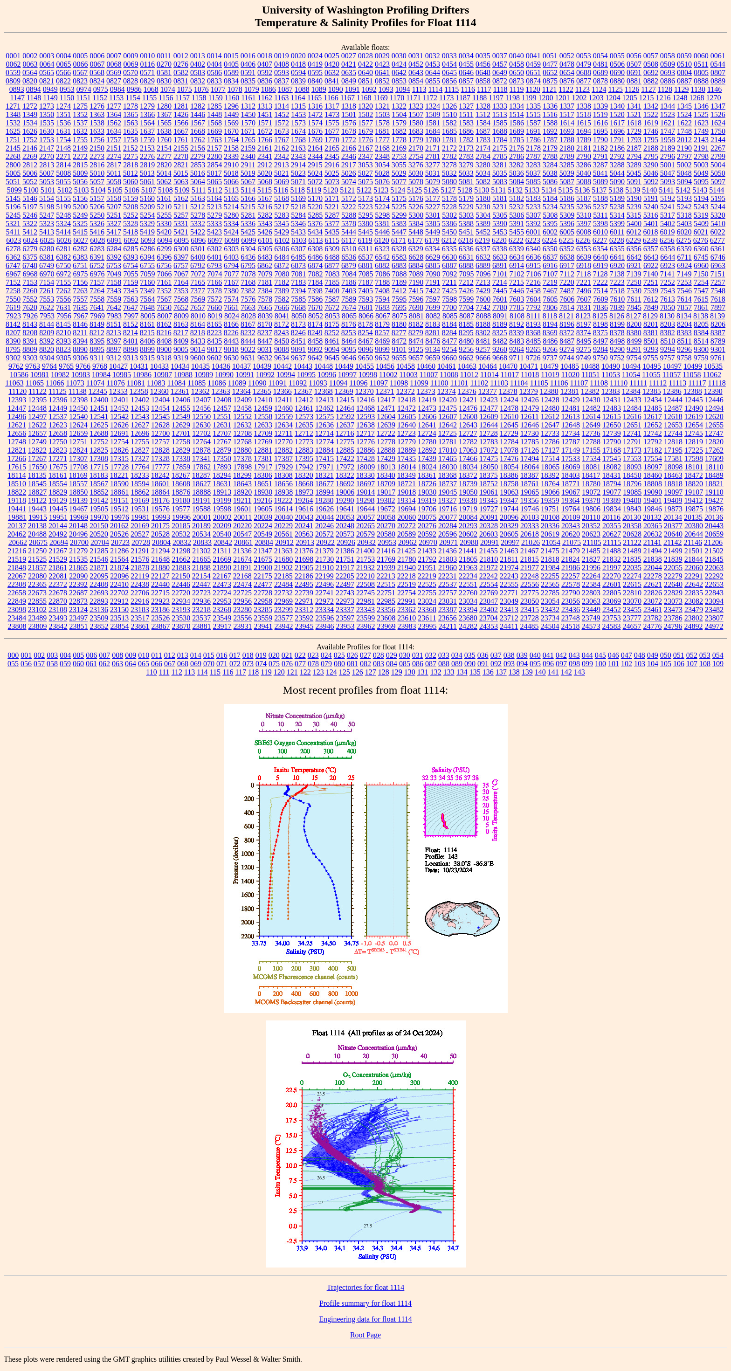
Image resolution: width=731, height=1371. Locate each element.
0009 (130, 56)
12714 (324, 433)
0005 (80, 56)
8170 (264, 324)
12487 (673, 408)
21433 (427, 551)
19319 (426, 500)
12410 (263, 400)
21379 (324, 551)
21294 (160, 551)
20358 (632, 526)
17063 (468, 450)
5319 (701, 215)
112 (176, 672)
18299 (242, 475)
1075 (184, 89)
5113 (231, 190)
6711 (684, 257)
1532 (13, 123)
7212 (466, 282)
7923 (13, 316)
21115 (612, 542)
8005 (147, 316)
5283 (281, 215)
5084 (516, 182)
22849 (16, 601)
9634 (281, 358)
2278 (180, 156)
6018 (650, 232)
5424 (231, 232)
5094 (684, 182)
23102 (37, 609)
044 (587, 655)
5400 (634, 223)
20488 (37, 534)
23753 (611, 618)
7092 (449, 274)
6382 (63, 257)
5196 (13, 207)
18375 (488, 475)
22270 (611, 576)
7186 (348, 282)
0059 (684, 56)
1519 (600, 114)
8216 (164, 333)
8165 (214, 324)
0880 (617, 81)
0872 (499, 81)
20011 (243, 517)
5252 (130, 215)
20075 (427, 517)
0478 (566, 64)
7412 (399, 291)
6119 (365, 240)
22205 (345, 576)
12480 (550, 408)
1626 (29, 131)
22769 (488, 593)
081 (352, 664)
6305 (264, 249)
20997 (510, 542)
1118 (500, 89)
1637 (147, 131)
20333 (529, 526)
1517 (566, 114)
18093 (632, 467)
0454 (449, 64)
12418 (406, 400)
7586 (315, 299)
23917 (222, 626)
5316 (650, 215)
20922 (325, 542)
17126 (529, 450)
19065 (529, 492)
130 (409, 672)
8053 (332, 316)
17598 (693, 458)
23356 (386, 609)
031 (417, 655)
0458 (516, 64)
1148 (34, 98)
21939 (386, 568)
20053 (345, 517)
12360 (159, 391)
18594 (140, 484)
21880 (160, 568)
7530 (634, 291)
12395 (37, 400)
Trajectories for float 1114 (366, 1287)
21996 (591, 568)
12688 (99, 433)
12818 (673, 442)
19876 (714, 509)
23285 (263, 609)
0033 (449, 56)
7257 (717, 282)
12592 (345, 416)
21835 (632, 559)
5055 (63, 182)
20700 (79, 542)
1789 (583, 140)
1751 (13, 140)
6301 (197, 249)
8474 (415, 341)
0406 (248, 64)
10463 (467, 366)
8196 (566, 324)
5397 (583, 223)
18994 (324, 492)
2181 (583, 148)
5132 (515, 190)
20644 (693, 534)
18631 (222, 484)
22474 (242, 584)
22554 (488, 584)
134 (462, 672)
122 (305, 672)
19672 (386, 509)
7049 (114, 274)
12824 (78, 450)
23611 (427, 618)
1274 (63, 106)
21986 (570, 568)
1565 (164, 123)
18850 (78, 492)
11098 (399, 383)
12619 (693, 416)
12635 (304, 425)
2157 (214, 148)
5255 (164, 215)
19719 (468, 509)
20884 (264, 542)
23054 (550, 601)
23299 (283, 609)
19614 (283, 509)
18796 (632, 484)
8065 (349, 316)
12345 (98, 391)
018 (248, 655)
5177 (432, 198)
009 (130, 655)
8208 (29, 333)
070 (208, 664)
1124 (599, 89)
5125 (414, 190)
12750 (57, 442)
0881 (634, 81)
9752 (616, 358)
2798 (701, 156)
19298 (365, 500)
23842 (58, 626)
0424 (399, 64)
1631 (63, 131)
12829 (181, 450)
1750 (717, 131)
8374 (583, 333)
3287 (600, 165)
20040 (283, 517)
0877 (583, 81)
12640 (406, 425)
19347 (508, 500)
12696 (140, 433)
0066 (80, 64)
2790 (583, 156)
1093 (386, 89)
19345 (488, 500)
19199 (222, 500)
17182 (652, 450)
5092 (650, 182)
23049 (509, 601)
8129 (650, 316)
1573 (298, 123)
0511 (701, 64)
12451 (99, 408)
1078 (235, 89)
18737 (447, 484)
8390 (13, 341)
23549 (222, 618)
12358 (139, 391)
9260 (499, 349)
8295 (466, 333)
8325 (499, 333)
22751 (386, 593)
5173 (365, 198)
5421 (180, 232)
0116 (147, 64)
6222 (516, 240)
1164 (297, 98)
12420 (447, 400)
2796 (667, 156)
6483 (264, 257)
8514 (701, 341)
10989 (203, 375)
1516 (550, 114)
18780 (591, 484)
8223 (214, 333)
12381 (569, 391)
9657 (415, 358)
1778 (399, 140)
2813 (46, 165)
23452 (611, 609)
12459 (263, 408)
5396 (566, 223)
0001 (13, 56)
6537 (365, 257)
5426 (264, 232)
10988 (183, 375)
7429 (483, 291)
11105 (539, 383)
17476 (509, 458)
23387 (447, 609)
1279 (147, 106)
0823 (80, 81)
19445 (57, 509)
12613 (570, 416)
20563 (304, 534)
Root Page (365, 1335)
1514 (516, 114)
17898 (242, 467)
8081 (416, 316)
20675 (38, 542)
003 (52, 655)
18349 (406, 475)
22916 (140, 601)
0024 (315, 56)
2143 (701, 140)
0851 (365, 81)
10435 (200, 366)
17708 (78, 467)
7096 (483, 274)
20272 (406, 526)
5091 (634, 182)
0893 (16, 89)
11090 (257, 383)
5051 (13, 182)
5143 (699, 190)
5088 (583, 182)
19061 (488, 492)
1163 (281, 98)
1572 (281, 123)
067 (169, 664)
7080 (282, 274)
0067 (97, 64)
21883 (181, 568)
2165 (331, 148)
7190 (415, 282)
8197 (583, 324)
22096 (119, 576)
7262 (63, 291)
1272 (29, 106)
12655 (714, 425)
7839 (617, 307)
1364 (113, 114)
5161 (164, 198)
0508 (650, 64)
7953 (47, 316)
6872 (281, 265)
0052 (566, 56)
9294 (667, 349)
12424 (509, 400)
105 (665, 664)
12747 (714, 433)
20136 (713, 517)
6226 (583, 240)
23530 (181, 618)
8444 (248, 341)
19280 (324, 500)
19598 (222, 509)
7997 (131, 316)
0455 (466, 64)
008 (117, 655)
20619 (550, 534)
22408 (99, 584)
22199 (324, 576)
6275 (683, 240)
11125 (57, 391)
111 (164, 672)
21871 (99, 568)
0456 (483, 64)
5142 (683, 190)
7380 (231, 291)
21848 (16, 568)
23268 (222, 609)
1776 (365, 140)
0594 (298, 72)
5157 (97, 198)
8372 (566, 333)
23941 (263, 626)
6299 (164, 249)
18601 (160, 484)
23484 (16, 618)
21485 (591, 551)
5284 (298, 215)
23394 (468, 609)
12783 (488, 442)
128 (383, 672)
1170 (397, 98)
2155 (180, 148)
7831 (583, 307)
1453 (298, 114)
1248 (680, 98)
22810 (632, 593)
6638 (566, 257)
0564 (29, 72)
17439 (427, 458)
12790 (611, 442)
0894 (33, 89)
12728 (488, 433)
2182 (600, 148)
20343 (570, 526)
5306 (516, 215)
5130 (481, 190)
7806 (550, 307)
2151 (113, 148)
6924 (684, 265)
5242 (684, 207)
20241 (304, 526)
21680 (283, 559)
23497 (78, 618)
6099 (248, 240)
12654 (693, 425)
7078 (248, 274)
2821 (180, 165)
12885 (345, 450)
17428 (365, 458)
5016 (197, 173)
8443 (231, 341)
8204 (684, 324)
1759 (147, 140)
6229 (633, 240)
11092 (298, 383)
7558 (97, 299)
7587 (331, 299)
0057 (650, 56)
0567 (80, 72)
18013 (386, 467)
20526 (119, 534)
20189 (201, 526)
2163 (298, 148)
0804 (684, 72)
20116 (611, 517)
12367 (303, 391)
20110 (591, 517)
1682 (399, 131)
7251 (650, 282)
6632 (483, 257)
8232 (248, 333)
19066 (550, 492)
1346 (701, 106)
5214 (231, 207)
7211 (449, 282)
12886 (365, 450)
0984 (117, 89)
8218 (197, 333)
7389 (281, 291)
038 (509, 655)
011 (156, 655)
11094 (338, 383)
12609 (488, 416)
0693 (667, 72)
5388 (466, 223)
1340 (617, 106)
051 (678, 655)
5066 (231, 182)
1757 (113, 140)
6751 (80, 265)
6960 (701, 265)
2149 (80, 148)
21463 (509, 551)
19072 (591, 492)
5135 (565, 190)
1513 (499, 114)
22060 (693, 568)
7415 (415, 291)
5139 (632, 190)
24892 (693, 626)
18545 (37, 484)
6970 (47, 274)
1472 (315, 114)
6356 (634, 249)
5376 (315, 223)
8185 (466, 324)
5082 (483, 182)
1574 (315, 123)
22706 (140, 593)
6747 (13, 265)
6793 (214, 265)
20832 (181, 542)
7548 (717, 291)
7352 (164, 291)
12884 (324, 450)
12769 (263, 442)
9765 (66, 366)
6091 (114, 240)
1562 (113, 123)
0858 (483, 81)
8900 (164, 349)
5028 (382, 173)
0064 (47, 64)
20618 (529, 534)
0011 (164, 56)
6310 (348, 249)
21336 (242, 551)
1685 (449, 131)
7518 (617, 291)
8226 (231, 333)
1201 (562, 98)
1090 (335, 89)
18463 (673, 475)
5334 (231, 223)
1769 (315, 140)
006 (91, 655)
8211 (80, 333)
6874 (315, 265)
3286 (583, 165)
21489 (632, 551)
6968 (30, 274)
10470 (508, 366)
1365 (130, 114)
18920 (242, 492)
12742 (652, 433)
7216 (533, 282)
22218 (406, 576)
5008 (63, 173)
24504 (549, 626)
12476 (468, 408)
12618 (673, 416)
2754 (415, 156)
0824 (97, 81)
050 (665, 655)
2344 (315, 156)
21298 (181, 551)
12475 (447, 408)
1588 (550, 123)
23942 (284, 626)
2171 (432, 148)
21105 (592, 542)
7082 (315, 274)
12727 (468, 433)
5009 (80, 173)
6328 (399, 249)
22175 (263, 576)
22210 (365, 576)
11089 (237, 383)
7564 (147, 299)
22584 (591, 584)
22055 (673, 568)
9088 (281, 349)
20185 (181, 526)
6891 (499, 265)
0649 (499, 72)
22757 (447, 593)
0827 (113, 81)
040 (535, 655)
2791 (600, 156)
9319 (180, 358)
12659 (78, 433)
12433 (632, 400)
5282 (264, 215)
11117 (697, 383)
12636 (324, 425)
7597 (432, 299)
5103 (81, 190)
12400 (99, 400)
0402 (197, 64)
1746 (650, 131)
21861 (57, 568)
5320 (717, 215)
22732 (283, 593)
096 (548, 664)
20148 (78, 526)
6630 (449, 257)
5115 (264, 190)
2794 (634, 156)
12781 (447, 442)
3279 (466, 165)
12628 (160, 425)
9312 (113, 358)
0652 (550, 72)
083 (378, 664)
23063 (591, 601)
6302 (214, 249)
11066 (55, 383)
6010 (600, 232)
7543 (667, 291)
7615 (701, 299)
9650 (365, 358)
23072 (652, 601)
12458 (242, 408)
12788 (591, 442)
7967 (80, 316)
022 (300, 655)
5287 (331, 215)
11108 (599, 383)
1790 (600, 140)
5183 (533, 198)
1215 (646, 98)
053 (704, 655)
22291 (693, 576)
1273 (46, 106)
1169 (380, 98)
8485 (533, 341)
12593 (365, 416)
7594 (382, 299)
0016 (248, 56)
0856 (449, 81)
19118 (17, 500)
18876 (181, 492)
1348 (13, 114)
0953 (67, 89)
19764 (570, 509)
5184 (550, 198)
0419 (315, 64)
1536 (63, 123)
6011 (617, 232)
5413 (46, 232)
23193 (181, 609)
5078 (415, 182)
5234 (550, 207)
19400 (631, 500)
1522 (650, 114)
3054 (382, 165)
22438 (140, 584)
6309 (331, 249)
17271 (57, 458)
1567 (197, 123)
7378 (214, 291)
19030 (427, 492)
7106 (533, 274)
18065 (550, 467)
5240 (650, 207)
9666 (483, 358)
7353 (180, 291)
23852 (99, 626)
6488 (331, 257)
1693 (566, 131)
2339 (231, 156)
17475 (488, 458)
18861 (119, 492)
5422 (197, 232)
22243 (509, 576)
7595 (399, 299)
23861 (140, 626)
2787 (533, 156)
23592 (304, 618)
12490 (693, 408)
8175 (331, 324)
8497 (600, 341)
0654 (566, 72)
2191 (701, 148)
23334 (324, 609)
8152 (130, 324)
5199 (63, 207)
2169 (399, 148)
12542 (119, 416)
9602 (214, 358)
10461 (446, 366)
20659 (714, 534)
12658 (57, 433)
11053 (611, 375)
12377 (487, 391)
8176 (348, 324)
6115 (332, 240)
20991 (489, 542)
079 (326, 664)
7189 (399, 282)
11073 (75, 383)
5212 (197, 207)
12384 (631, 391)
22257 (570, 576)
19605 (263, 509)
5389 (483, 223)
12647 (550, 425)
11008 (449, 375)
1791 (617, 140)
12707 (222, 433)
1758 (130, 140)
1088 (302, 89)
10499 (692, 366)
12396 (57, 400)
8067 (382, 316)
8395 (97, 341)
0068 (114, 64)
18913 (222, 492)
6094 (164, 240)
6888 (466, 265)
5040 (583, 173)
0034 (466, 56)
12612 (550, 416)
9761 (717, 358)
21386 (345, 551)
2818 (130, 165)
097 (561, 664)
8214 (130, 333)
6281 (63, 249)
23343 (365, 609)
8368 (533, 333)
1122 (566, 89)
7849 (650, 307)
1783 (483, 140)
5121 (347, 190)
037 (496, 655)
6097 (214, 240)
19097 (673, 492)
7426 (466, 291)
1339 (600, 106)
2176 (516, 148)
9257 (483, 349)
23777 (632, 618)
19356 (529, 500)
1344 (667, 106)
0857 (466, 81)
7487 (566, 291)
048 (639, 655)
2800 (13, 165)
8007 (164, 316)
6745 (701, 257)
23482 (714, 609)
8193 (533, 324)
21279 (78, 551)
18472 (693, 475)
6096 (198, 240)
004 (65, 655)
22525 (427, 584)
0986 (134, 89)
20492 (57, 534)
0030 (399, 56)
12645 (509, 425)
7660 (214, 307)
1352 (80, 114)
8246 (298, 333)
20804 (161, 542)
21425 (406, 551)
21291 (140, 551)
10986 (142, 375)
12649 (591, 425)
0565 (46, 72)
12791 (632, 442)
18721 (406, 484)
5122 (364, 190)
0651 (533, 72)
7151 (717, 274)
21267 (57, 551)
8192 (516, 324)
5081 (466, 182)
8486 (550, 341)
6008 (583, 232)
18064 (529, 467)
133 (449, 672)
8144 (46, 324)
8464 (348, 341)
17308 (99, 458)
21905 (304, 568)
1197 (496, 98)
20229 (283, 526)
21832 (611, 559)
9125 (415, 349)
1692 (550, 131)
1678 (348, 131)
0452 (415, 64)
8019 (214, 316)
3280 (483, 165)
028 (378, 655)
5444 (348, 232)
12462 (324, 408)
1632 (80, 131)
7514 (600, 291)
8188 (483, 324)
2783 (466, 156)
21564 (119, 559)
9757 (667, 358)
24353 (488, 626)
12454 (160, 408)
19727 (488, 509)
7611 (634, 299)
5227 (432, 207)
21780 (406, 559)
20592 (427, 534)
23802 (693, 618)
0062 (13, 64)
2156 (197, 148)
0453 (432, 64)
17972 (345, 467)
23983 (407, 626)
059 (65, 664)
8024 (231, 316)
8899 (147, 349)
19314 (406, 500)
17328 (160, 458)
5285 (315, 215)
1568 (214, 123)
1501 (348, 114)
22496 (324, 584)
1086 (268, 89)
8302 (483, 333)
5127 (448, 190)
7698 (415, 307)
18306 (263, 475)
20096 (509, 517)
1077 (218, 89)
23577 (283, 618)
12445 (693, 400)
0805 (701, 72)
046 (613, 655)
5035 (499, 173)
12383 (610, 391)
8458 (315, 341)
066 (156, 664)
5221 (331, 207)
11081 (136, 383)
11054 (631, 375)
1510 (449, 114)
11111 (638, 383)
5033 (466, 173)
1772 (348, 140)
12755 (140, 442)
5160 (147, 198)
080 (339, 664)
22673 (37, 593)
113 (189, 672)
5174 (382, 198)
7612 (650, 299)
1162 (265, 98)
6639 (583, 257)
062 (104, 664)
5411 (13, 232)
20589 (406, 534)
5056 (80, 182)
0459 (533, 64)
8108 (517, 316)
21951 (427, 568)
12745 (693, 433)
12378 (508, 391)
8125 (600, 316)
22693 (99, 593)
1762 (197, 140)
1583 (466, 123)
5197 (29, 207)
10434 (180, 366)
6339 (516, 249)
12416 (365, 400)
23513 (119, 618)
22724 (222, 593)
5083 (499, 182)
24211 (448, 626)
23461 (652, 609)
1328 (483, 106)
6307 (298, 249)
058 (52, 664)
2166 (348, 148)
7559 (113, 299)
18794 (611, 484)
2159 (248, 148)
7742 (483, 307)
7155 (63, 282)
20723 (120, 542)
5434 (315, 232)
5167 (264, 198)
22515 (386, 584)
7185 (331, 282)
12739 (611, 433)
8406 (147, 341)
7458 (533, 291)
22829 (673, 593)
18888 (201, 492)
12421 (468, 400)
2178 (533, 148)
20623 (591, 534)
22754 (406, 593)
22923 (160, 601)
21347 (263, 551)
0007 (113, 56)
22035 (632, 568)
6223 (532, 240)
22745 (365, 593)
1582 (449, 123)
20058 (386, 517)
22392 (78, 584)
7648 (147, 307)
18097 (652, 467)
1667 (180, 131)
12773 (304, 442)
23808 (17, 626)
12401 (119, 400)
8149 (97, 324)
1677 (331, 131)
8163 (180, 324)
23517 (140, 618)
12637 (345, 425)
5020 (264, 173)
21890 (222, 568)
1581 (432, 123)
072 (235, 664)
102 (626, 664)
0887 (684, 81)
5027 (365, 173)
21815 (529, 559)
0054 (600, 56)
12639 (386, 425)
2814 (63, 165)
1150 (67, 98)
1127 (648, 89)
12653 (673, 425)
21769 (386, 559)
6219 (482, 240)
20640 (673, 534)
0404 (214, 64)
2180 (566, 148)
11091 (278, 383)
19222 (283, 500)
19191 (201, 500)
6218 (465, 240)
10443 (303, 366)
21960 (447, 568)
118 (253, 672)
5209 (147, 207)
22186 (304, 576)
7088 (399, 274)
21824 (570, 559)
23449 (591, 609)
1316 (315, 106)
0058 (667, 56)
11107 (579, 383)
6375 (29, 257)
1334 (516, 106)
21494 (652, 551)
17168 (611, 450)
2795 (650, 156)
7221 (583, 282)
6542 (382, 257)
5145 (13, 198)
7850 (667, 307)
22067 (16, 576)
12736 (591, 433)
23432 (550, 609)
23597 (345, 618)
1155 (149, 98)
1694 (583, 131)
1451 (264, 114)
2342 (281, 156)
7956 (63, 316)
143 (579, 672)
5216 (264, 207)
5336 (248, 223)
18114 (16, 475)
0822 (63, 81)
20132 (652, 517)
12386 (672, 391)
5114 (248, 190)
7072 (198, 274)
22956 (242, 601)
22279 (673, 576)
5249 (80, 215)
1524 (684, 114)
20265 (365, 526)
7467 (550, 291)
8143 (29, 324)
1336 (550, 106)
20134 (672, 517)
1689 (516, 131)
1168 (364, 98)
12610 (509, 416)
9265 (533, 349)
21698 (304, 559)
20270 (386, 526)
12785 (529, 442)
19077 (611, 492)
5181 (499, 198)
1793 (634, 140)
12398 (78, 400)
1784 (499, 140)
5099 (14, 190)
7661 (231, 307)
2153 (147, 148)
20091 (488, 517)
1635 (130, 131)
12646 (529, 425)
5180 (483, 198)
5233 (533, 207)
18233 (140, 475)
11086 (216, 383)
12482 (591, 408)
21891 (242, 568)
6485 (298, 257)
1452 (281, 114)
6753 (113, 265)
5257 (180, 215)
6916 (550, 265)
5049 (701, 173)
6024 (30, 240)
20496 (78, 534)
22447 (201, 584)
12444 (673, 400)
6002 (550, 232)
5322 (29, 223)
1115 (451, 89)
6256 (667, 240)
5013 (147, 173)
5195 (717, 198)
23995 (427, 626)
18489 (714, 475)
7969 (97, 316)
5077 (399, 182)
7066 (164, 274)
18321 (324, 475)
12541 (99, 416)
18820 (693, 484)
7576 (248, 299)
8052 (315, 316)
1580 (415, 123)
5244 (717, 207)
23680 (468, 618)
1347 (717, 106)
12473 (427, 408)
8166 (231, 324)
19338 (467, 500)
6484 (281, 257)
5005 (13, 173)
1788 (566, 140)
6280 (46, 249)
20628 (632, 534)
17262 (714, 450)
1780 (432, 140)
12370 (364, 391)
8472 (399, 341)
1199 (529, 98)
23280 (242, 609)
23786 (673, 618)
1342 (650, 106)
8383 (684, 333)
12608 (468, 416)
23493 (57, 618)
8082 (433, 316)
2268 (13, 156)
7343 (113, 291)
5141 (666, 190)
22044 (652, 568)
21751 (345, 559)
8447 (264, 341)
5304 (483, 215)
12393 (16, 400)
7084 (349, 274)
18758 (509, 484)
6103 (298, 240)
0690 (617, 72)
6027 (80, 240)
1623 (701, 123)
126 (357, 672)
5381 (382, 223)
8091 (500, 316)
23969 (386, 626)
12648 (570, 425)
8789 (717, 341)
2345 (331, 156)
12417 (386, 400)
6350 (550, 249)
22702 (119, 593)
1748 (684, 131)
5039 (566, 173)
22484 (283, 584)
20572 (324, 534)
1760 (164, 140)
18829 (57, 492)
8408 (164, 341)
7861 (701, 307)
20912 (284, 542)
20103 (529, 517)
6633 (499, 257)
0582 (180, 72)
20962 (407, 542)
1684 (432, 131)
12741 (632, 433)
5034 (483, 173)
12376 (467, 391)
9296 (684, 349)
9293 (650, 349)
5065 (214, 182)
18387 (529, 475)
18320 (304, 475)
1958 (667, 140)
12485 (652, 408)
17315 (119, 458)
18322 (345, 475)
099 (587, 664)
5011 (113, 173)
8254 (365, 333)
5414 (63, 232)
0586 (214, 72)
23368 (427, 609)
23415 (529, 609)
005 (78, 655)
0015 (231, 56)
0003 (46, 56)
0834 (231, 81)
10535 (713, 366)
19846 (652, 509)
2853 (197, 165)
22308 (16, 584)
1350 (46, 114)
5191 (650, 198)
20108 (550, 517)
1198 (512, 98)
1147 (17, 98)
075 (274, 664)
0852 (382, 81)
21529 (57, 559)
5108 (165, 190)
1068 (151, 89)
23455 (632, 609)
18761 (529, 484)
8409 (180, 341)
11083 (156, 383)
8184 (449, 324)
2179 (550, 148)
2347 (365, 156)
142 (566, 672)
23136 (99, 609)
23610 (406, 618)
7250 (634, 282)
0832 (197, 81)
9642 (315, 358)
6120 (381, 240)
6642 (634, 257)
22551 (468, 584)
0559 (13, 72)
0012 (180, 56)
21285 (99, 551)
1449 (231, 114)
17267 (37, 458)
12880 (242, 450)
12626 (119, 425)
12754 (119, 442)
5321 (13, 223)
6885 (432, 265)
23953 (345, 626)
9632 (264, 358)
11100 (439, 383)
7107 (550, 274)
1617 (617, 123)
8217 (180, 333)
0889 (717, 81)
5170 (315, 198)
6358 (667, 249)
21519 (16, 559)
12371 (385, 391)
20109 (570, 517)
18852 (99, 492)
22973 (345, 601)
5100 (31, 190)
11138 (78, 391)
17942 (304, 467)
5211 (180, 207)
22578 (570, 584)
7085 (366, 274)
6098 (231, 240)
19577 (181, 509)
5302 (449, 215)
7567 (164, 299)
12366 (282, 391)
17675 (57, 467)
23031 (447, 601)
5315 (634, 215)
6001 (533, 232)
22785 (550, 593)
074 (261, 664)
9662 (466, 358)
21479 (570, 551)
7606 (566, 299)
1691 (533, 131)
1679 (365, 131)
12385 (651, 391)
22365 (37, 584)
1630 (46, 131)
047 (626, 655)
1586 (516, 123)
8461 (331, 341)
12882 (283, 450)
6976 (97, 274)
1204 (613, 98)
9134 (432, 349)
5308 (550, 215)
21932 (365, 568)
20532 (181, 534)
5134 (548, 190)
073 (248, 664)
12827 (140, 450)
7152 (13, 282)
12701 (181, 433)
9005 (180, 349)
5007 (46, 173)
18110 (714, 467)
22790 (570, 593)
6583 (399, 257)
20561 (283, 534)
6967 (13, 274)
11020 (570, 375)
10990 (224, 375)
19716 (447, 509)
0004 (63, 56)
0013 (197, 56)
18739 (468, 484)
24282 (468, 626)
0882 (650, 81)
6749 (46, 265)
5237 (600, 207)
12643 (468, 425)
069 (195, 664)
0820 (29, 81)
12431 (611, 400)
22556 (529, 584)
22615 (632, 584)
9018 (231, 349)
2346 (348, 156)
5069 (281, 182)
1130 (697, 89)
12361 (180, 391)
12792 (652, 442)
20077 (447, 517)
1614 (566, 123)
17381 (263, 458)
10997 (347, 375)
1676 (315, 131)
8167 (248, 324)
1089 (318, 89)
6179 (432, 240)
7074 (214, 274)
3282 (516, 165)
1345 (684, 106)
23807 (714, 618)
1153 (116, 98)
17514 (550, 458)
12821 (16, 450)
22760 (468, 593)
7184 (315, 282)
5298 (382, 215)
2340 (248, 156)
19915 (37, 517)
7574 (231, 299)
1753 (46, 140)
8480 (466, 341)
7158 (113, 282)
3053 (365, 165)
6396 (164, 257)
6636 (533, 257)
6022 (717, 232)
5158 (113, 198)
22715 (160, 593)
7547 (701, 291)
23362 (406, 609)
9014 (197, 349)
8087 (466, 316)
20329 (509, 526)
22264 (591, 576)
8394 (80, 341)
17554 (652, 458)
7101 (500, 274)
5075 (365, 182)
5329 (147, 223)
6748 (29, 265)
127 (370, 672)
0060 (701, 56)
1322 (399, 106)
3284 (550, 165)
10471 (528, 366)
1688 (499, 131)
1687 (483, 131)
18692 (345, 484)
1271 (13, 106)
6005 (566, 232)
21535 (78, 559)
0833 (214, 81)
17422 (345, 458)
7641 (97, 307)
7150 (700, 274)
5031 (432, 173)
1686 (466, 131)
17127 (550, 450)
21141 (652, 542)
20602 (468, 534)
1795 (650, 140)
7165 (197, 282)
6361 (717, 249)
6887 (449, 265)
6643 (650, 257)
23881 (202, 626)
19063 (509, 492)
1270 (713, 98)
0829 (147, 81)
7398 (315, 291)
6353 (583, 249)
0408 (281, 64)
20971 (448, 542)
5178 (449, 198)
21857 (37, 568)
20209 (222, 526)
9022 (248, 349)
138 (514, 672)
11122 (37, 391)
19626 (324, 509)
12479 (529, 408)
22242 (488, 576)
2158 (231, 148)
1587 (533, 123)
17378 (242, 458)
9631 (248, 358)
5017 (214, 173)
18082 (611, 467)
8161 (147, 324)
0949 (50, 89)
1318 (348, 106)
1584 (483, 123)
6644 (667, 257)
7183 (298, 282)
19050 (468, 492)
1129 (681, 89)
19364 (570, 500)
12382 (590, 391)
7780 (499, 307)
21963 (468, 568)
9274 (566, 349)
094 (522, 664)
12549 (181, 416)
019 (261, 655)
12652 (652, 425)
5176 (415, 198)
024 (326, 655)
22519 (406, 584)
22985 (386, 601)
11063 (14, 383)
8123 (583, 316)
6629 (432, 257)
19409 (672, 500)
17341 (201, 458)
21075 (571, 542)
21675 (263, 559)
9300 (701, 349)
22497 (345, 584)
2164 (315, 148)
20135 (693, 517)
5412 (29, 232)
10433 (159, 366)
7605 (550, 299)
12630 (201, 425)
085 (404, 664)
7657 (197, 307)
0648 (483, 72)
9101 (399, 349)
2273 (97, 156)
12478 (509, 408)
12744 (673, 433)
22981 (365, 601)
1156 (166, 98)
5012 (130, 173)
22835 (693, 593)
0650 (516, 72)
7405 (365, 291)
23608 (386, 618)
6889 (483, 265)
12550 (201, 416)
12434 (652, 400)
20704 (99, 542)
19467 (78, 509)
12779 (406, 442)
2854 (214, 165)
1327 (466, 106)
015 (208, 655)
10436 (221, 366)
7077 (231, 274)
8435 (214, 341)
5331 (180, 223)
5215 (248, 207)
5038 (550, 173)
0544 (717, 64)
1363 (97, 114)
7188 (382, 282)
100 (600, 664)
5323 (46, 223)
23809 (37, 626)
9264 (516, 349)
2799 (717, 156)
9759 (700, 358)
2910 (231, 165)
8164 (197, 324)
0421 (348, 64)
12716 (345, 433)
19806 (591, 509)
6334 (432, 249)
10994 (285, 375)
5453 (499, 232)
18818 (673, 484)
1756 (97, 140)
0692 (650, 72)
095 (535, 664)
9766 (83, 366)
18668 (304, 484)
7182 (281, 282)
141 (553, 672)
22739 (304, 593)
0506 (617, 64)
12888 (386, 450)
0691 (634, 72)
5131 (498, 190)
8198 (600, 324)
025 (339, 655)
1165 (314, 98)
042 (561, 655)
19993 (161, 517)
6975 (80, 274)
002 (39, 655)
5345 (281, 223)
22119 (140, 576)
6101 (265, 240)
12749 (37, 442)
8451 (298, 341)
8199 (617, 324)
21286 (119, 551)
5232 (516, 207)
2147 (46, 148)
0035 (483, 56)
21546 (99, 559)
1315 (298, 106)
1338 (583, 106)
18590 (119, 484)
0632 (331, 72)
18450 (632, 475)
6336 (466, 249)
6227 (600, 240)
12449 (57, 408)
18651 (263, 484)
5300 (415, 215)
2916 (331, 165)
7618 (717, 299)
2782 (449, 156)
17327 (140, 458)
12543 (140, 416)
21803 (447, 559)
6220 (499, 240)
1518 (583, 114)
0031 (415, 56)
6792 (197, 265)
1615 (583, 123)
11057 (671, 375)
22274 (632, 576)
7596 (415, 299)
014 (195, 655)
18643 (242, 484)
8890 (80, 349)
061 (91, 664)
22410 (119, 584)
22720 (181, 593)
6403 (231, 257)
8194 (550, 324)
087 (430, 664)
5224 (382, 207)
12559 (283, 416)
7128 (600, 274)
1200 (545, 98)
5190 (634, 198)
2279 (197, 156)
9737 (549, 358)
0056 (634, 56)
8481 (483, 341)
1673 (281, 131)
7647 (130, 307)
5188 (600, 198)
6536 (348, 257)
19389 (611, 500)
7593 (365, 299)
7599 (466, 299)
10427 (118, 366)
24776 (652, 626)
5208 (130, 207)
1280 (164, 106)
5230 (483, 207)
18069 (570, 467)
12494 (714, 408)
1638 (164, 131)
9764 (49, 366)
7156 (80, 282)
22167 (222, 576)
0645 (449, 72)
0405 (231, 64)
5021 (281, 173)
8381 (650, 333)
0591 (248, 72)
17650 (37, 467)
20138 (37, 526)
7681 (365, 307)
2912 (264, 165)
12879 (222, 450)
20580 (386, 534)
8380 (634, 333)
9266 (550, 349)
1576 (348, 123)
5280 (231, 215)
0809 (13, 81)
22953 (222, 601)
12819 (693, 442)
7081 (298, 274)
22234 (468, 576)
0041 (533, 56)
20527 (140, 534)
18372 (468, 475)
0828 (130, 81)
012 (169, 655)
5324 (63, 223)
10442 (282, 366)
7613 (667, 299)
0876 (566, 81)
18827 (37, 492)
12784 (509, 442)
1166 (331, 98)
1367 (164, 114)
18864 (160, 492)
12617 (652, 416)
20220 (242, 526)
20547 (242, 534)
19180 (181, 500)
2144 (717, 140)
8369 (550, 333)
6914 (516, 265)
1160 (232, 98)
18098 (673, 467)
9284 (600, 349)
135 (475, 672)
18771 (570, 484)
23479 (693, 609)
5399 (617, 223)
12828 (160, 450)
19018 (406, 492)
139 (527, 672)
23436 (570, 609)
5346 (298, 223)
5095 (701, 182)
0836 (264, 81)
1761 (180, 140)
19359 (549, 500)
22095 (99, 576)
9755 (650, 358)
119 (266, 672)
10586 (19, 375)
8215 (147, 333)
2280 (214, 156)
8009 (181, 316)
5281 (248, 215)
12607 (447, 416)
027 (365, 655)
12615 (611, 416)
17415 (324, 458)
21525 (37, 559)
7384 (264, 291)
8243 (281, 333)
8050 (298, 316)
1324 (432, 106)
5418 (130, 232)
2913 (281, 165)
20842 (223, 542)
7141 (667, 274)
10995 (306, 375)
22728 (263, 593)
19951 (58, 517)
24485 (529, 626)
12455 (181, 408)
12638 (365, 425)
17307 (78, 458)
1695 (600, 131)
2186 (617, 148)
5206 (97, 207)
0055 (617, 56)
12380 (549, 391)
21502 (714, 551)
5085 (533, 182)
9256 (466, 349)
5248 (63, 215)
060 (78, 664)
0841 (331, 81)
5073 (331, 182)
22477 (263, 584)
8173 (298, 324)
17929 (283, 467)
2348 (382, 156)
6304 (248, 249)
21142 (672, 542)
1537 (80, 123)
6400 (197, 257)
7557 (80, 299)
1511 (466, 114)
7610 (617, 299)
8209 (46, 333)
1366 (147, 114)
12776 (365, 442)
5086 (550, 182)
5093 (667, 182)
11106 (559, 383)
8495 (583, 341)
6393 (130, 257)
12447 (16, 408)
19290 (344, 500)
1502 (365, 114)
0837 (281, 81)
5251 (113, 215)
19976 (119, 517)
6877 (331, 265)
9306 (80, 358)
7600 (483, 299)
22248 (529, 576)
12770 (283, 442)
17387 (283, 458)
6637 (550, 257)
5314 (617, 215)
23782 (652, 618)
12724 (427, 433)
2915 (315, 165)
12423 (488, 400)
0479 (583, 64)
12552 (242, 416)
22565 (550, 584)
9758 (683, 358)
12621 (16, 425)
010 (143, 655)
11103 (499, 383)
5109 (182, 190)
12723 (406, 433)
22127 (160, 576)
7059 (147, 274)
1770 (331, 140)
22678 (57, 593)
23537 (201, 618)
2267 (717, 148)
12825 (99, 450)
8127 (633, 316)
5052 (29, 182)
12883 (304, 450)
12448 (37, 408)
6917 (566, 265)
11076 (115, 383)
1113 (419, 89)
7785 (516, 307)
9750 (600, 358)
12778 (386, 442)
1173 (446, 98)
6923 (667, 265)
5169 (298, 198)
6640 (600, 257)
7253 (684, 282)
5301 (432, 215)
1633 (97, 131)
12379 (528, 391)
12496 (16, 416)
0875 (550, 81)
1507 (415, 114)
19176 (160, 500)
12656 (16, 433)
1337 (566, 106)
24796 (672, 626)
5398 (600, 223)
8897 (113, 349)
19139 (78, 500)
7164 (180, 282)
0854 (415, 81)
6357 (650, 249)
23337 (345, 609)
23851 (78, 626)
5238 (617, 207)
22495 (304, 584)
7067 (181, 274)
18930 (263, 492)
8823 (63, 349)
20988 (469, 542)
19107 (693, 492)
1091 (352, 89)
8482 (499, 341)
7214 (499, 282)
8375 (600, 333)
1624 (717, 123)
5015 (180, 173)
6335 (449, 249)
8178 (365, 324)
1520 (617, 114)
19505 (99, 509)
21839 (673, 559)
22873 (78, 601)
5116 (281, 190)
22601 (611, 584)
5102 (64, 190)
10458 (405, 366)
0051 (550, 56)
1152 (100, 98)
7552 (29, 299)
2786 (516, 156)
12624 (78, 425)
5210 (164, 207)
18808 (652, 484)
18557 (78, 484)
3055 (399, 165)
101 (613, 664)
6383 (80, 257)
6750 (63, 265)
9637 (298, 358)
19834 (611, 509)
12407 (201, 400)
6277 (717, 240)
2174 (483, 148)
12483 (611, 408)
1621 (667, 123)
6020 (683, 232)
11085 (196, 383)
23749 (591, 618)
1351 (63, 114)
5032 (449, 173)
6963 (717, 265)
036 (483, 655)
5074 (348, 182)
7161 (164, 282)
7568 (180, 299)
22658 (16, 593)
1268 (697, 98)
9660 (449, 358)
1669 (214, 131)
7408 (382, 291)
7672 (331, 307)
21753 (365, 559)
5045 (634, 173)
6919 (600, 265)
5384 (415, 223)
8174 (315, 324)
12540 (78, 416)
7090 (433, 274)
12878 (201, 450)
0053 (583, 56)
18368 (447, 475)
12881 (263, 450)
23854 (119, 626)
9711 (516, 358)
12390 (713, 391)
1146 (714, 89)
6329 (415, 249)
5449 (432, 232)
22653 (714, 584)
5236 (583, 207)
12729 (509, 433)
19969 (78, 517)
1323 (415, 106)
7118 (583, 274)
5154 (46, 198)
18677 (324, 484)
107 (691, 664)
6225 (566, 240)
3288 (617, 165)
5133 (531, 190)
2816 (97, 165)
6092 (131, 240)
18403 (570, 475)
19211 (242, 500)
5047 (667, 173)
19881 (17, 517)
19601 (242, 509)
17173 (632, 450)
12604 (386, 416)
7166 (214, 282)
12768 (242, 442)
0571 (147, 72)
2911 (248, 165)
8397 (113, 341)
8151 (113, 324)
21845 (714, 559)
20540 (222, 534)
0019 (281, 56)
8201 (650, 324)
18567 (99, 484)
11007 (429, 375)
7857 (684, 307)
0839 (298, 81)
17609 (714, 458)
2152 (130, 148)
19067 (570, 492)
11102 (479, 383)
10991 (244, 375)
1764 (231, 140)
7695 (399, 307)
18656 (283, 484)
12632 (242, 425)
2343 (298, 156)
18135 (37, 475)
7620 (29, 307)
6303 (231, 249)
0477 (550, 64)
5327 (113, 223)
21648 (160, 559)
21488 (611, 551)
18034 (468, 467)
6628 (415, 257)
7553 (46, 299)
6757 (180, 265)
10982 (60, 375)
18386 (509, 475)
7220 (566, 282)
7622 (46, 307)
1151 (83, 98)
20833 (202, 542)
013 (182, 655)
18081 (591, 467)
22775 (529, 593)
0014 (214, 56)
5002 (684, 165)
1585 (499, 123)
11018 (530, 375)
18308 (283, 475)
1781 (449, 140)
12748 (16, 442)
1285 (214, 106)
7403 (348, 291)
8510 (667, 341)
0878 (600, 81)
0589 (231, 72)
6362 (13, 257)
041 (548, 655)
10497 (672, 366)
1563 (130, 123)
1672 (264, 131)
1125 (615, 89)
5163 (197, 198)
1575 (331, 123)
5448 (415, 232)
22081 (57, 576)
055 (13, 664)
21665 (201, 559)
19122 (37, 500)
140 (540, 672)
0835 (248, 81)
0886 (667, 81)
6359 (684, 249)
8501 (650, 341)
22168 (242, 576)
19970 (99, 517)
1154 (132, 98)
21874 (119, 568)
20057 (365, 517)
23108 (57, 609)
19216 (262, 500)
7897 (717, 307)
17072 (488, 450)
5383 (399, 223)
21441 (468, 551)
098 (574, 664)
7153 (29, 282)
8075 (399, 316)
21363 (283, 551)
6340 (533, 249)
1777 (382, 140)
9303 (30, 358)
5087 (566, 182)
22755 (427, 593)
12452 (119, 408)
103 (639, 664)
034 (456, 655)
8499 (634, 341)
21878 (140, 568)
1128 (665, 89)
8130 (667, 316)
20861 (243, 542)
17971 (324, 467)
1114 (435, 89)
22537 (447, 584)
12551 (222, 416)
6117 (348, 240)
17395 (304, 458)
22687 (78, 593)
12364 (241, 391)
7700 (449, 307)
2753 (399, 156)
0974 (83, 89)
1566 (180, 123)
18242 (160, 475)
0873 (516, 81)
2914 (298, 165)
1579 (399, 123)
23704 (488, 618)
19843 (632, 509)
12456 (201, 408)
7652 (180, 307)
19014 (365, 492)
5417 (113, 232)
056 (26, 664)
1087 (285, 89)
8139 (717, 316)
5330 (164, 223)
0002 (29, 56)
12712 (304, 433)
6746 (717, 257)
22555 (509, 584)
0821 (46, 81)
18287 (201, 475)
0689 (600, 72)
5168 (281, 198)
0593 (281, 72)
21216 (16, 551)
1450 (248, 114)
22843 (714, 593)
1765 (248, 140)
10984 (101, 375)
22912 (119, 601)
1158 (199, 98)
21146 (693, 542)
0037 (499, 56)
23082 (693, 601)
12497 (37, 416)
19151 (119, 500)
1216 (663, 98)
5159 (130, 198)
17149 (570, 450)
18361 (427, 475)
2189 (667, 148)
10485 (569, 366)
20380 (693, 526)
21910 (324, 568)
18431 (611, 475)
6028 (97, 240)
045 (600, 655)
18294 (222, 475)
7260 (29, 291)
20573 (345, 534)
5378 (348, 223)
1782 (466, 140)
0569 (113, 72)
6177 (415, 240)
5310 (583, 215)
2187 (634, 148)
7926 (30, 316)
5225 (399, 207)
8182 (415, 324)
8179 (382, 324)
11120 (17, 391)
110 (151, 672)
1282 (197, 106)
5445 (365, 232)
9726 (532, 358)
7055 (131, 274)
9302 (13, 358)
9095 (348, 349)
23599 (365, 618)
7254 (701, 282)
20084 (468, 517)
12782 (468, 442)
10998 (368, 375)
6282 (80, 249)
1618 (634, 123)
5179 (466, 198)
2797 (684, 156)
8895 (97, 349)
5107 (148, 190)
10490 (610, 366)
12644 (488, 425)
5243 (701, 207)
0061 (717, 56)
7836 (600, 307)
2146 (29, 148)
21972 (488, 568)
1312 (248, 106)
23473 (673, 609)
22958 (263, 601)
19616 (304, 509)
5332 (197, 223)
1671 (248, 131)
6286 (147, 249)
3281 (499, 165)
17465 (447, 458)
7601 (499, 299)
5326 (97, 223)
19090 (652, 492)
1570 (248, 123)
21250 (37, 551)
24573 (590, 626)
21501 (693, 551)
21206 (713, 542)
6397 (180, 257)
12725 (447, 433)
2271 (63, 156)
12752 (99, 442)
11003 (408, 375)
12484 (632, 408)
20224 (263, 526)
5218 (298, 207)
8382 (667, 333)
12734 (570, 433)
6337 (483, 249)
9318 (164, 358)
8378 (617, 333)
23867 (161, 626)
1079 (251, 89)
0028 (365, 56)
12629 (181, 425)
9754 (633, 358)
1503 (382, 114)
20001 (202, 517)
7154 (46, 282)
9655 (399, 358)
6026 (63, 240)
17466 (468, 458)
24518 (570, 626)
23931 (243, 626)
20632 (652, 534)
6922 (650, 265)
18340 (386, 475)
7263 (80, 291)
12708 (242, 433)
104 (652, 664)
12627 (140, 425)
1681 (382, 131)
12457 (222, 408)
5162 (180, 198)
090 (470, 664)
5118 (297, 190)
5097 (717, 182)
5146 (29, 198)
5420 (164, 232)
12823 (57, 450)
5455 (516, 232)
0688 (583, 72)
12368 (323, 391)
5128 (464, 190)
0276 (180, 64)
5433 (298, 232)
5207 (113, 207)
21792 (427, 559)
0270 (164, 64)
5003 (701, 165)
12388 (692, 391)
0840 (315, 81)
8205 (701, 324)
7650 (164, 307)
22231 (447, 576)
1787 (550, 140)
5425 (248, 232)
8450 (281, 341)
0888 (701, 81)
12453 (140, 408)
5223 (365, 207)
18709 (386, 484)
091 (483, 664)
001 (26, 655)
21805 (468, 559)
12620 (714, 416)
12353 (118, 391)
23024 (427, 601)
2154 (164, 148)
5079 (432, 182)
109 (718, 664)
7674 (348, 307)
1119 (517, 89)
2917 (348, 165)
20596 (447, 534)
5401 (650, 223)
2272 (80, 156)
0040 (516, 56)
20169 (140, 526)
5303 (466, 215)
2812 (29, 165)
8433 (197, 341)
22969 (283, 601)
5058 (113, 182)
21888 (201, 568)
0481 (600, 64)
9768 (99, 366)
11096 (358, 383)
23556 (242, 618)
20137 (16, 526)
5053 (46, 182)
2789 (566, 156)
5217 (281, 207)
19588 (201, 509)
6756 (164, 265)
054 (718, 655)
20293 (468, 526)
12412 (304, 400)
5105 (115, 190)
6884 (415, 265)
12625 (99, 425)
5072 (315, 182)
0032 (432, 56)
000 (13, 655)
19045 (447, 492)
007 (104, 655)
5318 (684, 215)
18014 (406, 467)
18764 (550, 484)
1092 (369, 89)
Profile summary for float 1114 (365, 1303)
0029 (382, 56)
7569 (197, 299)
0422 (365, 64)
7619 (13, 307)
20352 (591, 526)
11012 (469, 375)
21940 (406, 568)
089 (456, 664)
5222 (348, 207)
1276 (97, 106)
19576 (160, 509)
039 (522, 655)
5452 (483, 232)
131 (422, 672)
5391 (516, 223)
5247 (46, 215)
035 (470, 655)
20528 (160, 534)
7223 (617, 282)
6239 (650, 240)
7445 (499, 291)
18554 (57, 484)
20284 (447, 526)
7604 (533, 299)
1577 (365, 123)
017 (235, 655)
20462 (16, 534)
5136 (582, 190)
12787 (570, 442)
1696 (617, 131)
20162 (119, 526)
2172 (449, 148)
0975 (100, 89)
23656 (447, 618)
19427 (713, 500)
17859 (181, 467)
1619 (650, 123)
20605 (509, 534)
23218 (201, 609)
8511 (684, 341)
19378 (590, 500)
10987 (162, 375)
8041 (282, 316)
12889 (406, 450)
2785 (499, 156)
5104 (98, 190)
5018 (231, 173)
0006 (97, 56)
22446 (181, 584)
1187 (462, 98)
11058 (692, 375)
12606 (427, 416)
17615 (16, 467)
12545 (160, 416)
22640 (673, 584)
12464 (345, 408)
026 (352, 655)
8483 (516, 341)
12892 (427, 450)
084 (391, 664)
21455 (488, 551)
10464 (487, 366)
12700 (160, 433)
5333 (214, 223)
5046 (650, 173)
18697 (365, 484)
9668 (499, 358)
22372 (57, 584)
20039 (263, 517)
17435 (406, 458)
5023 (298, 173)
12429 (570, 400)
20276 (427, 526)
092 (496, 664)
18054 (509, 467)
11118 (717, 383)
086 (417, 664)
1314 (281, 106)
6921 (634, 265)
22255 (550, 576)
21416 (386, 551)
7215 (516, 282)
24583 (611, 626)
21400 (365, 551)
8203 (667, 324)
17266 (16, 458)
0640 (365, 72)
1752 (29, 140)
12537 (57, 416)
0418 (298, 64)
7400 (331, 291)
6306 (281, 249)
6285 (130, 249)
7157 (97, 282)
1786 (533, 140)
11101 (459, 383)
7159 (130, 282)
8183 (432, 324)
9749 (583, 358)
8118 (550, 316)
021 (287, 655)
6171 (398, 240)
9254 (449, 349)
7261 (46, 291)
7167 (231, 282)
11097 (379, 383)
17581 (673, 458)
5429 (281, 232)
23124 (78, 609)
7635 (80, 307)
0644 (432, 72)
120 (279, 672)
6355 (617, 249)
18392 (550, 475)
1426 (180, 114)
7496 (583, 291)
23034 (468, 601)
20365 (652, 526)
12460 (283, 408)
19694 (406, 509)
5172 (348, 198)
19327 (447, 500)
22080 (37, 576)
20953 (387, 542)
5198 (46, 207)
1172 (430, 98)
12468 (365, 408)
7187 (365, 282)
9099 (382, 349)
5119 (314, 190)
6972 (63, 274)
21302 (201, 551)
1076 (201, 89)
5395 (550, 223)
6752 (97, 265)
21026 (530, 542)
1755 (80, 140)
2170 (415, 148)
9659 (432, 358)
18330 (365, 475)
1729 (634, 131)
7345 (130, 291)
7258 (13, 291)
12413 (324, 400)
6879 (348, 265)
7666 (281, 307)
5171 (331, 198)
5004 (717, 165)
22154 (201, 576)
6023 (13, 240)
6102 (282, 240)
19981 (140, 517)
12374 (446, 391)
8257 (382, 333)
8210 (63, 333)
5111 (199, 190)
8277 (399, 333)
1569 (231, 123)
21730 (324, 559)
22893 (99, 601)
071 (222, 664)
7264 (97, 291)
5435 (331, 232)
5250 (97, 215)
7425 (449, 291)
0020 (298, 56)
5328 (130, 223)
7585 (298, 299)
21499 (673, 551)
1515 (533, 114)
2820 (164, 165)
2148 (63, 148)
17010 (447, 450)
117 (240, 672)
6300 (180, 249)
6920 (617, 265)
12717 (365, 433)
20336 (550, 526)
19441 (16, 509)
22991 (406, 601)
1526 (717, 114)
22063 (714, 568)
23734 (550, 618)
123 (318, 672)
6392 (113, 257)
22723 (201, 593)
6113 (315, 240)
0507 (634, 64)
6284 (113, 249)
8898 (130, 349)
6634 (516, 257)
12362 (200, 391)
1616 (600, 123)
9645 (331, 358)
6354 (600, 249)
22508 (365, 584)
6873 (298, 265)
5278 (197, 215)
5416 (97, 232)
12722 (386, 433)
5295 (365, 215)
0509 (667, 64)
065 (143, 664)
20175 (160, 526)
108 (704, 664)
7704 (466, 307)
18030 (447, 467)
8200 (634, 324)
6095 (181, 240)
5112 (214, 190)
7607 (583, 299)
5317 (667, 215)
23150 (119, 609)
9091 (298, 349)
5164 (214, 198)
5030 (415, 173)
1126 (632, 89)
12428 (550, 400)
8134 (683, 316)
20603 (488, 534)
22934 (181, 601)
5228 (449, 207)
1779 (415, 140)
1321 (382, 106)
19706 (427, 509)
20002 (222, 517)
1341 (634, 106)
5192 (667, 198)
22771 (509, 593)
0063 (30, 64)
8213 (113, 333)
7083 (332, 274)
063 (117, 664)
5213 (214, 207)
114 (202, 672)
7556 (63, 299)
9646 (348, 358)
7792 (533, 307)
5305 (499, 215)
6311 (365, 249)
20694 (58, 542)
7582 (281, 299)
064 (130, 664)
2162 (281, 148)
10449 (344, 366)
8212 (97, 333)
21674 (242, 559)
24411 (509, 626)
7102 (517, 274)
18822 (16, 492)
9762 (15, 366)
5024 (315, 173)
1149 (50, 98)
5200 (80, 207)
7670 (315, 307)
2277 (164, 156)
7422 (432, 291)
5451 (466, 232)
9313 (130, 358)
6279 (29, 249)
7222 (600, 282)
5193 (684, 198)
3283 (533, 165)
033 (443, 655)
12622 (37, 425)
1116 (468, 89)
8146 (80, 324)
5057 (97, 182)
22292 (714, 576)
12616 (632, 416)
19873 (673, 509)
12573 (304, 416)
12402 (140, 400)
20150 (99, 526)
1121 (549, 89)
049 (652, 655)
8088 (483, 316)
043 (574, 655)
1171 (413, 98)
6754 (130, 265)
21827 (591, 559)
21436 (447, 551)
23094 (714, 601)
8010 (198, 316)
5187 (583, 198)
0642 (399, 72)
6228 (616, 240)
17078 (509, 450)
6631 (466, 257)
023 (313, 655)
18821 (714, 484)
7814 (566, 307)
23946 (325, 626)
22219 (427, 576)
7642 (113, 307)
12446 (714, 400)
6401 (214, 257)
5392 (533, 223)
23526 (160, 618)
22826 (652, 593)
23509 (99, 618)
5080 (449, 182)
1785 (516, 140)
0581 (164, 72)
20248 (345, 526)
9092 (315, 349)
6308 (315, 249)
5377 (331, 223)
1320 (365, 106)
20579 (365, 534)
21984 (550, 568)
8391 (29, 341)
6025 (47, 240)
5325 (80, 223)
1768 (298, 140)
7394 (298, 291)
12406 (181, 400)
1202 (579, 98)
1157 (182, 98)
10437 (241, 366)
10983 (80, 375)
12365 (262, 391)
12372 (405, 391)
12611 (529, 416)
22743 (345, 593)
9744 (566, 358)
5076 (382, 182)
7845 (634, 307)
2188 (650, 148)
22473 (222, 584)
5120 (330, 190)
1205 (629, 98)
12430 (591, 400)
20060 (406, 517)
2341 (264, 156)
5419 (147, 232)
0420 (331, 64)
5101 (48, 190)
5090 (617, 182)
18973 (304, 492)
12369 (344, 391)
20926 (346, 542)
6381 (46, 257)
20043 (304, 517)
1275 (80, 106)
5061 (147, 182)
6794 (231, 265)
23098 (16, 609)
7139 (633, 274)
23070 (632, 601)
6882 (382, 265)
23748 (570, 618)
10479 (549, 366)
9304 (47, 358)
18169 (78, 475)
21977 (529, 568)
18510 (16, 484)
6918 (583, 265)
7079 (265, 274)
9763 (32, 366)
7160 (147, 282)
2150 (97, 148)
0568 (97, 72)
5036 (516, 173)
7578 (264, 299)
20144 (57, 526)
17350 (222, 458)
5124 (397, 190)
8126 (616, 316)
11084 (176, 383)
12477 (488, 408)
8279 (415, 333)
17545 (611, 458)
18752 (488, 484)
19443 (37, 509)
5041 (600, 173)
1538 (97, 123)
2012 (684, 140)
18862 (140, 492)
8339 (516, 333)
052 (691, 655)
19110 (714, 492)
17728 (119, 467)
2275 (130, 156)
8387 (717, 333)
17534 (591, 458)
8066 (366, 316)
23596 (324, 618)
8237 (264, 333)
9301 (717, 349)
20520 (99, 534)
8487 (566, 341)
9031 (264, 349)
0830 (164, 81)
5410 (717, 223)
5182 (516, 198)
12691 (119, 433)
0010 (147, 56)
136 (488, 672)
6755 (147, 265)
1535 (46, 123)
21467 (529, 551)
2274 (113, 156)
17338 (181, 458)
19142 (99, 500)
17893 (222, 467)
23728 (529, 618)
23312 (304, 609)
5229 (466, 207)
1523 (667, 114)
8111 (533, 316)
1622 (684, 123)
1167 (347, 98)
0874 (533, 81)
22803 (591, 593)
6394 (147, 257)
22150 (181, 576)
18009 (365, 467)
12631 (222, 425)
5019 (248, 173)
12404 (160, 400)
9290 (617, 349)
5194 (701, 198)
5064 (197, 182)
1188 (479, 98)
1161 (248, 98)
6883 (399, 265)
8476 (432, 341)
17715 (99, 467)
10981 (39, 375)
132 (435, 672)
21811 (509, 559)
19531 (140, 509)
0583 (197, 72)
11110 (619, 383)
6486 (315, 257)
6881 (365, 265)
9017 (214, 349)
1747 (667, 131)
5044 (617, 173)
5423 (214, 232)
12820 (714, 442)
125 (344, 672)
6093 (147, 240)
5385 (432, 223)
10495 (651, 366)
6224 (549, 240)
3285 (566, 165)
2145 (13, 148)
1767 (281, 140)
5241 (667, 207)
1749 (701, 131)
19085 (632, 492)
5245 (13, 215)
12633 (263, 425)
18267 (181, 475)
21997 (611, 568)
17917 (263, 467)
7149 (683, 274)
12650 (611, 425)
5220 (315, 207)
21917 (345, 568)
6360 (701, 249)
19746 (529, 509)
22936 (201, 601)
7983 (114, 316)
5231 (499, 207)
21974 (509, 568)
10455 (364, 366)
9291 (634, 349)
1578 (382, 123)
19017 (386, 492)
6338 (499, 249)
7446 (516, 291)
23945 (304, 626)
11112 (658, 383)
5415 (80, 232)
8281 (432, 333)
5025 (331, 173)
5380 (365, 223)
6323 (382, 249)
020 (274, 655)
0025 (331, 56)
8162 (164, 324)
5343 (264, 223)
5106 (131, 190)
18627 (201, 484)
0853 (399, 81)
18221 (119, 475)
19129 (57, 500)
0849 (348, 81)
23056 (570, 601)
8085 (449, 316)
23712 (509, 618)
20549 (263, 534)
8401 (130, 341)
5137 (599, 190)
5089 (600, 182)
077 (300, 664)
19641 (345, 509)
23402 (488, 609)
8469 (382, 341)
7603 (516, 299)
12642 (447, 425)
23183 (140, 609)
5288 (348, 215)
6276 (700, 240)
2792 (617, 156)
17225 (693, 450)
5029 (399, 173)
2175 (499, 148)
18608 (181, 484)
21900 (263, 568)
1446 (197, 114)
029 (391, 655)
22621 (652, 584)
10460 (426, 366)
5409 (701, 223)
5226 (415, 207)
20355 (611, 526)
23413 (509, 609)
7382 (248, 291)
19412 (693, 500)
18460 (652, 475)
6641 (617, 257)
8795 (13, 349)
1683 (415, 131)
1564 (147, 123)
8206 (717, 324)
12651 (632, 425)
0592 (264, 72)
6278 (13, 249)
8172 (281, 324)
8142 (13, 324)
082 (365, 664)
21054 (551, 542)
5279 (214, 215)
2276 (147, 156)
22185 (283, 576)
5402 (667, 223)
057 (39, 664)
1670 (231, 131)
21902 (283, 568)
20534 (201, 534)
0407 (264, 64)
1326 (449, 106)
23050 (529, 601)
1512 (483, 114)
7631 (63, 307)
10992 (265, 375)
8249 (315, 333)
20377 (673, 526)
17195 (673, 450)
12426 (529, 400)
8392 (46, 341)
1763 (214, 140)
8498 (617, 341)
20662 (17, 542)
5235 (566, 207)
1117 (484, 89)
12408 (222, 400)
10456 (385, 366)
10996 (326, 375)
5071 (298, 182)
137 (501, 672)
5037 (533, 173)
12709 (263, 433)
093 (509, 664)
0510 (684, 64)
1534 (29, 123)
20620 (570, 534)
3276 (415, 165)
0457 (499, 64)
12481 (570, 408)
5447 (399, 232)
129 (396, 672)
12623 (57, 425)
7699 (432, 307)
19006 (345, 492)
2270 (46, 156)
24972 (713, 626)
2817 (113, 165)
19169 (140, 500)
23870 (181, 626)
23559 (263, 618)
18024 (427, 467)
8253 (348, 333)
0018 (264, 56)
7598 (449, 299)
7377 (197, 291)
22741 (324, 593)
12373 (426, 391)
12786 (550, 442)
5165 (231, 198)
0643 (415, 72)
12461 (304, 408)
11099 (419, 383)
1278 (130, 106)
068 (182, 664)
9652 (382, 358)
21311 (222, 551)
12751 (78, 442)
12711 (283, 433)
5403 (684, 223)
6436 (248, 257)
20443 (714, 526)
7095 (466, 274)
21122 (632, 542)
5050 (717, 173)
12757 (160, 442)
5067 (248, 182)
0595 (315, 72)
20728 (140, 542)
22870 (57, 601)
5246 (29, 215)
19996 (181, 517)
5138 (615, 190)
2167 (365, 148)
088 (443, 664)
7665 (264, 307)
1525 (701, 114)
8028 (248, 316)
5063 (180, 182)
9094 (331, 349)
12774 (324, 442)
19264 (303, 500)
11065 (35, 383)
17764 (140, 467)
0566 (63, 72)
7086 (382, 274)
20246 (324, 526)
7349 (147, 291)
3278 (449, 165)
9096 (365, 349)
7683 (382, 307)
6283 (97, 249)
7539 (650, 291)
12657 (37, 433)
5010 (97, 173)
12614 (591, 416)
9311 (97, 358)
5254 (147, 215)
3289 (634, 165)
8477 (449, 341)
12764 (201, 442)
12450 (78, 408)
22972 (324, 601)
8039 (265, 316)
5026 (348, 173)
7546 (684, 291)
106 (678, 664)
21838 (652, 559)
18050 (488, 467)
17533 (570, 458)
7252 (667, 282)
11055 (651, 375)
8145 (63, 324)
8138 (700, 316)
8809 (29, 349)
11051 (590, 375)
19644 (365, 509)
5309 (566, 215)
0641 (382, 72)
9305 (63, 358)
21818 (550, 559)
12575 (324, 416)
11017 (509, 375)
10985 (121, 375)
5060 (130, 182)
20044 (324, 517)
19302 (385, 500)
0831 (180, 81)
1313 (264, 106)
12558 (263, 416)
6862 (264, 265)
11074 (95, 383)
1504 (399, 114)
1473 (331, 114)
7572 (214, 299)
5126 (431, 190)
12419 (427, 400)
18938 (283, 492)
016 (222, 655)
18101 (693, 467)
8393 (63, 341)
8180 (399, 324)
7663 (248, 307)
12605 (406, 416)
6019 (667, 232)
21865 (78, 568)
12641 (427, 425)
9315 (147, 358)
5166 (248, 198)
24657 (631, 626)
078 (313, 664)
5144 (716, 190)
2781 (432, 156)
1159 (215, 98)
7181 (264, 282)
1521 (634, 114)
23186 (160, 609)
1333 (499, 106)
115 (215, 672)
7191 (432, 282)
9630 (231, 358)
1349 (29, 114)
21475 (550, 551)
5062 (164, 182)
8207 (13, 333)
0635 (348, 72)
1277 (113, 106)
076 (287, 664)
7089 (416, 274)
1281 (180, 106)
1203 (596, 98)
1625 (13, 131)
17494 (529, 458)
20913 (305, 542)
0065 (63, 64)
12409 (242, 400)
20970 (428, 542)
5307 (533, 215)
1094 (402, 89)
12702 (201, 433)
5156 (80, 198)
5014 (164, 173)
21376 (304, 551)
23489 (37, 618)
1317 (331, 106)
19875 (693, 509)
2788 (550, 156)
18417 (591, 475)
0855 (432, 81)
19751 (550, 509)
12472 (406, 408)
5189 (617, 198)
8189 (499, 324)
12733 (550, 433)
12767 (222, 442)
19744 (509, 509)
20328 (488, 526)
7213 (483, 282)
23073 (673, 601)
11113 (677, 383)
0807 (717, 72)
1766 (264, 140)
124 (331, 672)
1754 (63, 140)
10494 (631, 366)
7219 (550, 282)
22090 (78, 576)
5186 (566, 198)
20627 (611, 534)
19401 (652, 500)
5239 (634, 207)
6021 (700, 232)
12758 (181, 442)
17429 (386, 458)
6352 (566, 249)
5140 (649, 190)
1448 (214, 114)
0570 (130, 72)
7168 (248, 282)
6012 (633, 232)
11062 (712, 375)
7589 (348, 299)
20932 (366, 542)
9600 (197, 358)
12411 (283, 400)
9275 (583, 349)
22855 (37, 601)
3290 (650, 165)
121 (292, 672)
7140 (650, 274)
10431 (139, 366)
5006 (29, 173)
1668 (197, 131)
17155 (591, 450)
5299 (399, 215)
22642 (693, 584)
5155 (63, 198)
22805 (611, 593)
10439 (262, 366)
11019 (550, 375)
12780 (427, 442)
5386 (449, 223)
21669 (222, 559)
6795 (248, 265)
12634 (283, 425)
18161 (57, 475)
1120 (532, 89)
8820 (46, 349)
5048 (684, 173)
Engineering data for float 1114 (365, 1319)
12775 (345, 442)
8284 (449, 333)
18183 (99, 475)
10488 (590, 366)
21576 (140, 559)
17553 (632, 458)
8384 (701, 333)
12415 (345, 400)
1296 (231, 106)
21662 (181, 559)
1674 (298, 131)
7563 (130, 299)
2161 (264, 148)
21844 (693, 559)
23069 (611, 601)
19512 (119, 509)
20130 (631, 517)
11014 (489, 375)
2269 (29, 156)
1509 (432, 114)
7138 (616, 274)
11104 (519, 383)
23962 (366, 626)
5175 (399, 198)
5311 (600, 215)
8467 (365, 341)
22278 (652, 576)
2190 (684, 148)
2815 (80, 165)
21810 (488, 559)
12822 (37, 450)
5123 (380, 190)
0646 (466, 72)
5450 (449, 232)
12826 (119, 450)
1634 (113, 131)
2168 (382, 148)
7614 (684, 299)
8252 (331, 333)
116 (227, 672)
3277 (432, 165)
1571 (264, 123)
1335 (533, 106)
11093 (318, 383)
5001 (667, 165)
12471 (386, 408)
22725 (242, 593)
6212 (448, 240)
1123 (582, 89)
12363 (221, 391)
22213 (386, 576)
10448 (323, 366)
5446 (382, 232)
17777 (160, 467)
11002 (388, 375)
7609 (600, 299)
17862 (201, 467)
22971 (304, 601)
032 (430, 655)
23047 (488, 601)
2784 (483, 156)
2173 (466, 148)
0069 (131, 64)
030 (404, 655)
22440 (160, 584)
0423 (382, 64)
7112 (567, 274)
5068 (264, 182)
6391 (97, 257)
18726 (427, 484)
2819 (147, 165)
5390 (499, 223)
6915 (533, 265)
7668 (298, 307)
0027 (348, 56)
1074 (167, 89)
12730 (529, 433)
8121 (566, 316)
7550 (13, 299)
